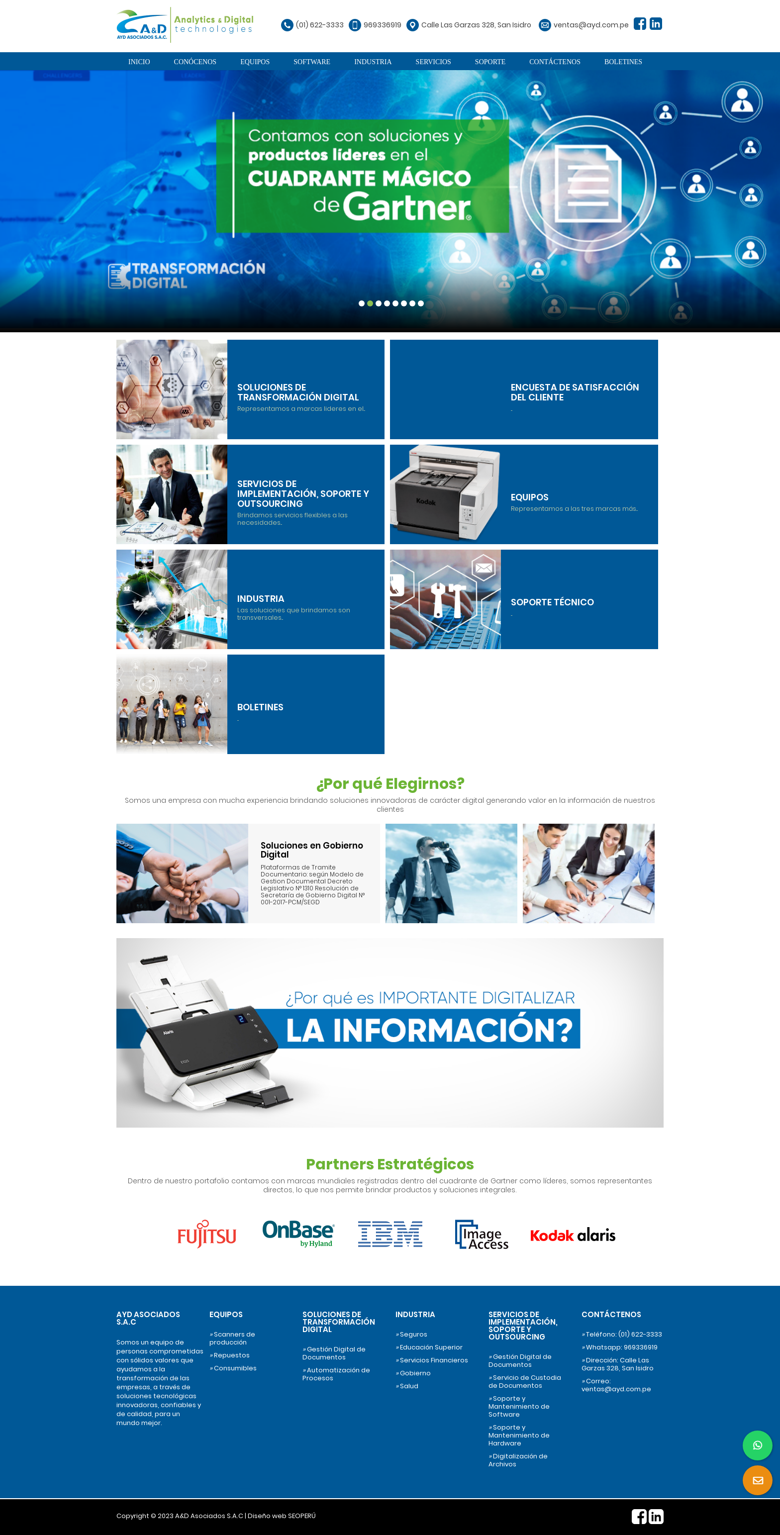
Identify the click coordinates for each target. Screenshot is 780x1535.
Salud (406, 1386)
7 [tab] (412, 303)
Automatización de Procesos (336, 1374)
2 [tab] (370, 303)
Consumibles (233, 1368)
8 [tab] (421, 303)
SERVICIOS (433, 62)
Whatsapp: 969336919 (620, 1347)
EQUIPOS (255, 62)
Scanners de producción (232, 1338)
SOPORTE (490, 62)
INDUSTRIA (372, 62)
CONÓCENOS (195, 62)
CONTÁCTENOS (555, 62)
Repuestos (229, 1355)
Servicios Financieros (431, 1360)
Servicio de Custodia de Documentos (524, 1382)
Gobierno (413, 1373)
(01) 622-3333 (320, 25)
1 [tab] (362, 303)
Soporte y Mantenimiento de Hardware (519, 1435)
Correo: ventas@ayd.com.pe (616, 1385)
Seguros (411, 1335)
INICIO (139, 62)
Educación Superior (429, 1347)
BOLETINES (623, 62)
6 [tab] (404, 303)
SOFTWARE (311, 62)
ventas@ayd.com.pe (591, 25)
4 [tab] (387, 303)
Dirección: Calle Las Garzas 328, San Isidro (618, 1364)
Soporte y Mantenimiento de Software (519, 1407)
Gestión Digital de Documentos (334, 1353)
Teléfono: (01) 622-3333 (622, 1335)
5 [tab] (395, 303)
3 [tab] (379, 303)
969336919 (382, 25)
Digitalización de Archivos (518, 1460)
